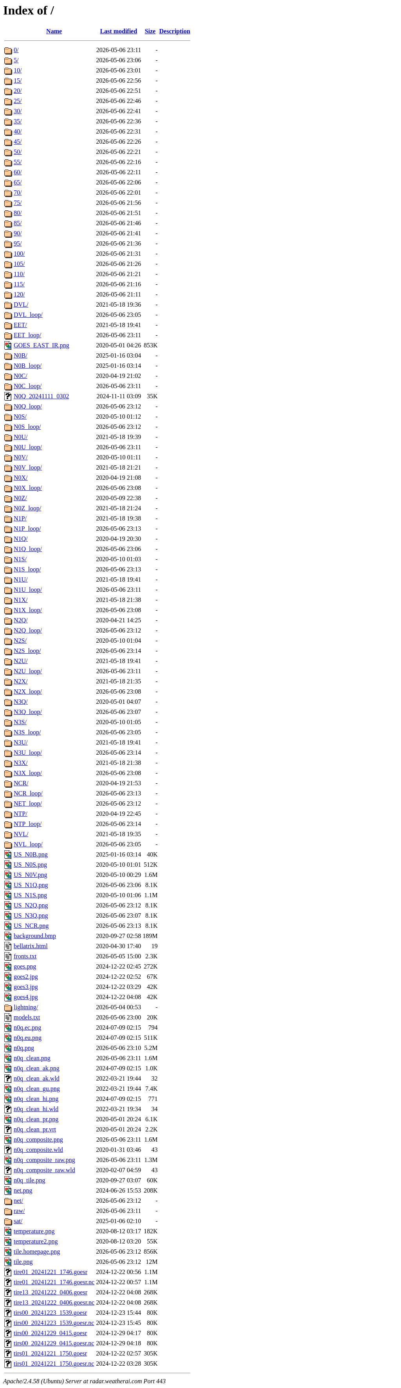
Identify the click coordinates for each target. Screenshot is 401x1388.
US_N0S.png (30, 864)
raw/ (19, 1210)
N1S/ (20, 559)
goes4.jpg (26, 997)
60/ (18, 172)
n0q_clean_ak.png (37, 1068)
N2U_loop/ (28, 671)
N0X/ (21, 477)
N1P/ (20, 518)
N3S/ (20, 722)
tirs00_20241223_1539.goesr (50, 1312)
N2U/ (21, 661)
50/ (18, 151)
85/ (18, 223)
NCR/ (21, 783)
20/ (18, 90)
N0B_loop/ (28, 365)
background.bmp (35, 936)
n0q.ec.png (27, 1027)
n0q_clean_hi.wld (36, 1109)
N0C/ (20, 375)
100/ (19, 253)
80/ (18, 213)
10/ (18, 70)
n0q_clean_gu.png (37, 1088)
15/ (18, 80)
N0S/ (20, 416)
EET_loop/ (27, 335)
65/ (18, 182)
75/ (18, 202)
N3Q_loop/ (28, 711)
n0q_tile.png (29, 1180)
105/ (19, 263)
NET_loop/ (28, 803)
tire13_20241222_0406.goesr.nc (54, 1302)
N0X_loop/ (28, 487)
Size (150, 31)
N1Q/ (21, 538)
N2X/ (21, 681)
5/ (16, 60)
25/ (18, 101)
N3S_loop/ (27, 732)
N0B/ (20, 355)
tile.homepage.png (37, 1251)
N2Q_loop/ (28, 630)
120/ (19, 294)
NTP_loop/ (28, 824)
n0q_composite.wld (38, 1149)
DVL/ (21, 304)
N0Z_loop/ (27, 508)
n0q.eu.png (28, 1037)
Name (54, 31)
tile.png (23, 1261)
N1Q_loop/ (28, 549)
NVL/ (21, 834)
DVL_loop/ (28, 314)
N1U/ (21, 579)
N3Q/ (21, 701)
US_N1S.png (30, 895)
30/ (18, 111)
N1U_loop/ (28, 589)
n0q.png (24, 1048)
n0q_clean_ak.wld (37, 1078)
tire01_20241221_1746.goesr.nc (54, 1282)
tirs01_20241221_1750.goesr (50, 1353)
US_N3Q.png (31, 915)
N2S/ (20, 640)
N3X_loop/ (28, 773)
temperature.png (34, 1231)
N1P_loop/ (27, 528)
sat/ (18, 1221)
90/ (18, 233)
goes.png (25, 966)
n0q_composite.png (38, 1139)
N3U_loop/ (28, 752)
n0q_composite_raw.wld (44, 1170)
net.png (23, 1190)
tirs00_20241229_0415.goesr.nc (54, 1343)
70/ (18, 192)
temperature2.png (36, 1241)
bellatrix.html (31, 946)
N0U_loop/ (28, 447)
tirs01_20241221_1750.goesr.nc (54, 1363)
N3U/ (21, 742)
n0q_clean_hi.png (36, 1098)
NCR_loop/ (28, 793)
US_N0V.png (30, 874)
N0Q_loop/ (28, 406)
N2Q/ (21, 620)
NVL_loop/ (28, 844)
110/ (19, 274)
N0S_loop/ (27, 426)
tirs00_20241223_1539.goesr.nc (54, 1322)
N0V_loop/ (28, 467)
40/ (18, 131)
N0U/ (21, 437)
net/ (18, 1200)
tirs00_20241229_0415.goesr (50, 1333)
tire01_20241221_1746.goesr (50, 1272)
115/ (19, 284)
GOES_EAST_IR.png (41, 345)
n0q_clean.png (32, 1058)
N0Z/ (20, 498)
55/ (18, 162)
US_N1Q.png (31, 885)
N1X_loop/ (28, 610)
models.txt (27, 1017)
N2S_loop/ (27, 650)
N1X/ (21, 599)
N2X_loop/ (28, 691)
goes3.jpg (26, 986)
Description (174, 31)
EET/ (20, 325)
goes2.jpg (26, 976)
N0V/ (21, 457)
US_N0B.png (31, 854)
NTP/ (20, 813)
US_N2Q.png (31, 905)
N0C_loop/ (28, 386)
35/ (18, 121)
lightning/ (26, 1007)
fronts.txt (25, 956)
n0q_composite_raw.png (44, 1160)
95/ (18, 243)
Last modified (118, 31)
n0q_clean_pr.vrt (35, 1129)
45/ (18, 141)
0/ (16, 50)
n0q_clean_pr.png (36, 1119)
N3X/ (21, 762)
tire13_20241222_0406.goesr (50, 1292)
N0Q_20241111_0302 (41, 396)
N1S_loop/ (27, 569)
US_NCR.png (31, 925)
